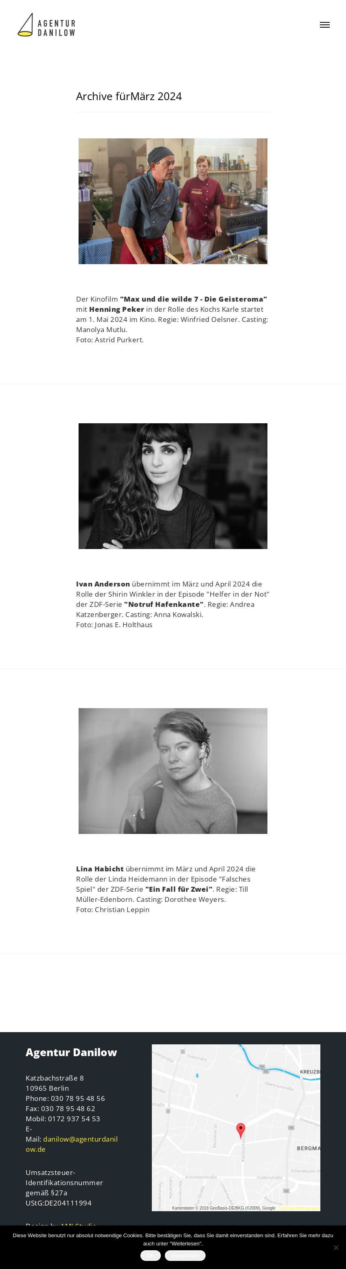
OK (150, 1256)
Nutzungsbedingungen (299, 1208)
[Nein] (336, 1247)
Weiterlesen (185, 1256)
